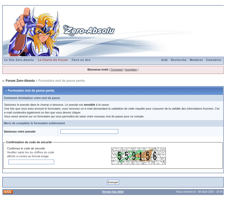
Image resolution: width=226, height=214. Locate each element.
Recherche (179, 60)
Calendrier (214, 60)
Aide (164, 60)
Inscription (131, 69)
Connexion (116, 69)
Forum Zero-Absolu (20, 81)
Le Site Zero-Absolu (19, 60)
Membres (196, 60)
